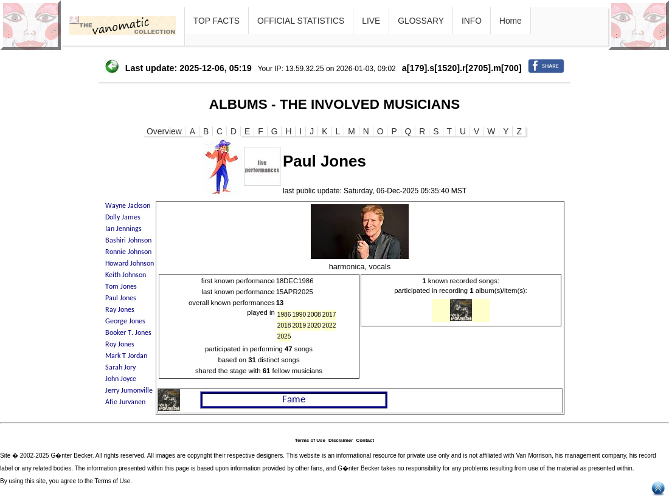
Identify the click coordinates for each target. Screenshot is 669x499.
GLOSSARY (421, 21)
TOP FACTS (216, 21)
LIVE (371, 21)
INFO (472, 21)
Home (510, 21)
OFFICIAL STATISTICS (300, 21)
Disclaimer (340, 440)
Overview (164, 131)
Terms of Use (310, 440)
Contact (365, 440)
